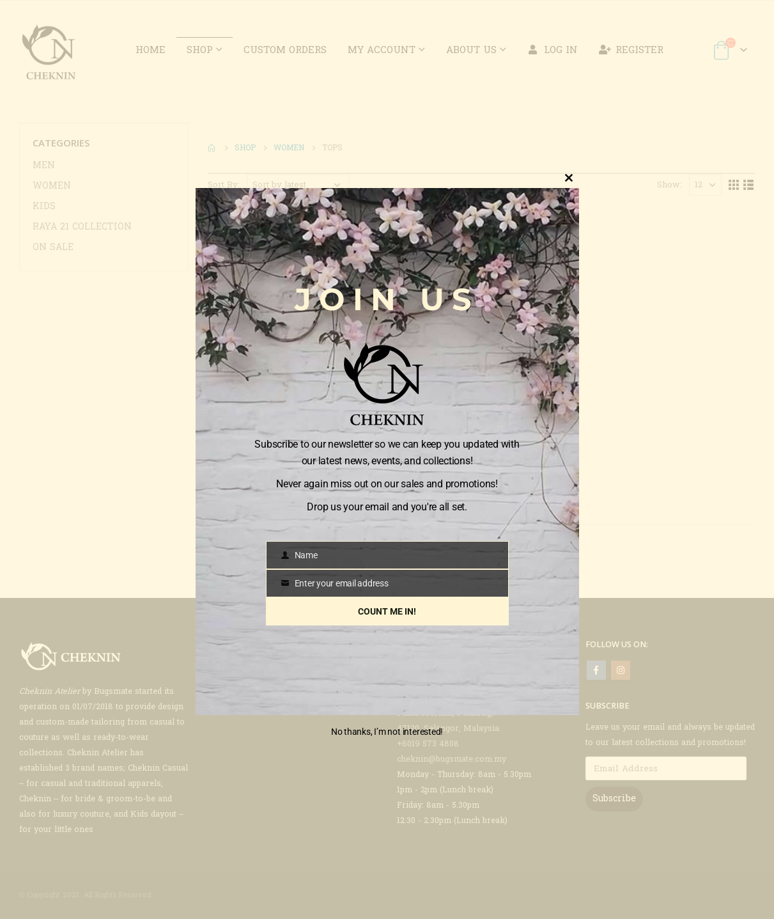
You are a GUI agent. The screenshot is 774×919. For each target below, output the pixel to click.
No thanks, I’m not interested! (387, 732)
